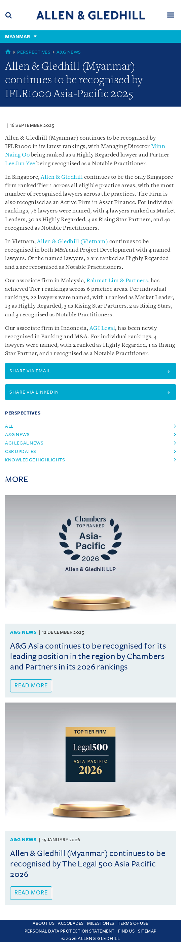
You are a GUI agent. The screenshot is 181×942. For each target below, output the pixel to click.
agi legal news (24, 443)
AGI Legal (102, 328)
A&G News (69, 52)
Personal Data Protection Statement (70, 931)
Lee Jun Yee (20, 164)
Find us (126, 931)
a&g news (17, 434)
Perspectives (33, 52)
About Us (44, 923)
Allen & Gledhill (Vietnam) (72, 242)
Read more (31, 686)
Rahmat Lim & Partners (117, 281)
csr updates (20, 451)
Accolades (71, 923)
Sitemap (147, 931)
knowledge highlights (35, 459)
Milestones (100, 923)
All (9, 426)
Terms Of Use (133, 923)
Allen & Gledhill (62, 177)
